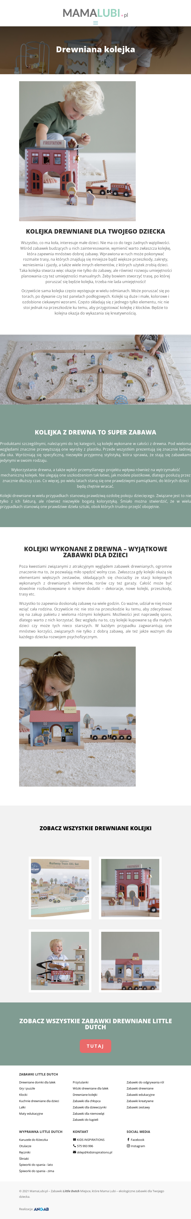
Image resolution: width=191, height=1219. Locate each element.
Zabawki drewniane (140, 1088)
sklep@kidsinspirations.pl (94, 1152)
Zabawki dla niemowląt (88, 1113)
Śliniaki (24, 1158)
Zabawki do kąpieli (85, 1119)
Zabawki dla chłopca (87, 1101)
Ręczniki (24, 1152)
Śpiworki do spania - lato (36, 1165)
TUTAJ (95, 1046)
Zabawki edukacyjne (141, 1095)
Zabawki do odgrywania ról (145, 1082)
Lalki (22, 1107)
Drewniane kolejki (85, 1095)
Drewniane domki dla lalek (37, 1082)
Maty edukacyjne (31, 1113)
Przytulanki (80, 1082)
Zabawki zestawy (138, 1107)
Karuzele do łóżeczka (33, 1140)
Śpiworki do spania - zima (36, 1171)
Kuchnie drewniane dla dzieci (39, 1101)
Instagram (138, 1146)
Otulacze (25, 1146)
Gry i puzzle (27, 1088)
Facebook (137, 1140)
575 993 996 (85, 1146)
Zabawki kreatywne (140, 1101)
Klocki (23, 1095)
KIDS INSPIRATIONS (90, 1140)
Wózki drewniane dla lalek (90, 1088)
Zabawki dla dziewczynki (89, 1107)
